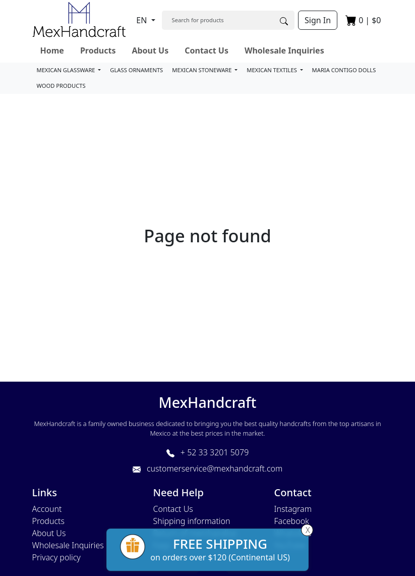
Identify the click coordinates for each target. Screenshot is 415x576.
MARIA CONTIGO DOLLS (344, 70)
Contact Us (206, 50)
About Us (150, 50)
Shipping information (191, 521)
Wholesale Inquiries (284, 50)
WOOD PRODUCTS (61, 85)
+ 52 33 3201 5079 (207, 452)
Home (52, 50)
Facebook (291, 521)
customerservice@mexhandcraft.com (207, 468)
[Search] (217, 20)
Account (47, 508)
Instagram (293, 508)
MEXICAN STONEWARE (202, 70)
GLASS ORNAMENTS (136, 70)
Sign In (318, 20)
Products (98, 50)
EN (142, 20)
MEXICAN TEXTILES (273, 70)
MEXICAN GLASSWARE (67, 70)
